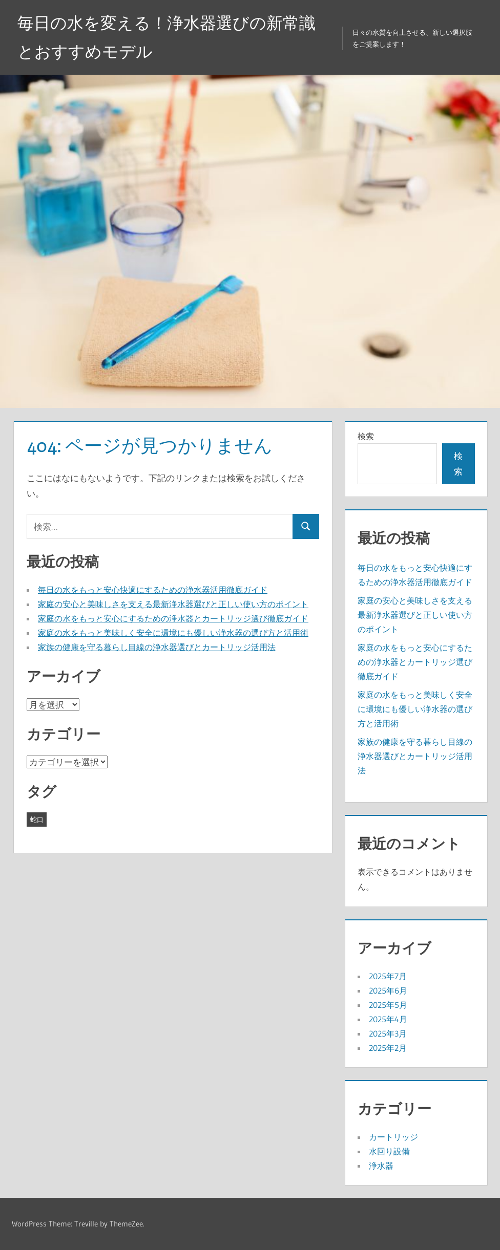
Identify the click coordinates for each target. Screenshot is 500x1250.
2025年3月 (388, 1033)
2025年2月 (388, 1048)
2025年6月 (388, 990)
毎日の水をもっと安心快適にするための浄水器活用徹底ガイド (152, 590)
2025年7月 (388, 976)
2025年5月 (388, 1005)
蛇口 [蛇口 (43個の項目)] (37, 819)
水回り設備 (389, 1151)
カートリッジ (393, 1137)
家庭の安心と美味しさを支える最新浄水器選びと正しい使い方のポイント (173, 604)
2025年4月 (388, 1019)
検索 (366, 436)
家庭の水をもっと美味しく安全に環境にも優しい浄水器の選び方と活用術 (173, 633)
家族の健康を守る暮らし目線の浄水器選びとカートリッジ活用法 (157, 647)
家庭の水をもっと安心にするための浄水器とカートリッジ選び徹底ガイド (173, 618)
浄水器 (381, 1165)
